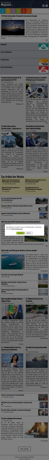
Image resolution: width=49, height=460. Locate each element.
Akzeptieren (20, 233)
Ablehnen (29, 233)
